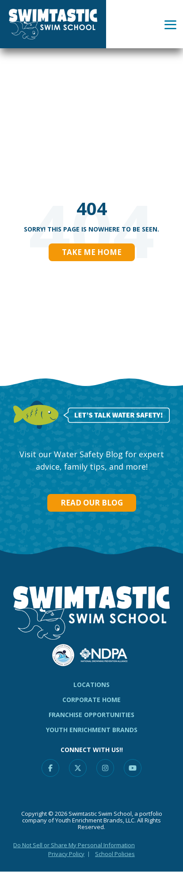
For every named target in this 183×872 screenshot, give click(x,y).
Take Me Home (92, 252)
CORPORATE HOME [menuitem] (91, 699)
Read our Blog (92, 503)
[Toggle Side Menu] (170, 24)
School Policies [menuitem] (115, 854)
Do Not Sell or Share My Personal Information (74, 845)
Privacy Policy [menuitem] (66, 854)
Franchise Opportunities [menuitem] (91, 714)
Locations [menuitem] (91, 684)
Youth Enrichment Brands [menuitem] (91, 729)
